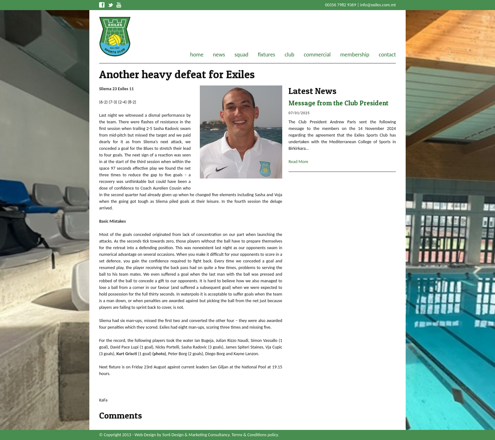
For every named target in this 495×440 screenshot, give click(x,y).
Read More (298, 161)
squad (241, 54)
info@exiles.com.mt (378, 5)
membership (354, 54)
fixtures (266, 54)
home (196, 54)
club (290, 54)
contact (387, 54)
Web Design (145, 434)
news (219, 54)
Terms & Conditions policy (255, 434)
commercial (317, 54)
